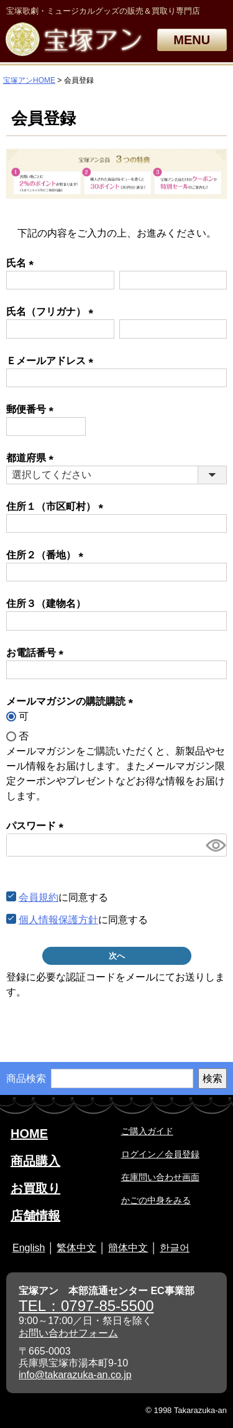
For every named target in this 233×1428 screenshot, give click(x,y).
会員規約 (38, 897)
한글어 (175, 1247)
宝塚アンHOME (29, 80)
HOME (29, 1133)
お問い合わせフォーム (68, 1333)
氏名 (22, 263)
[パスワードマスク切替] (214, 845)
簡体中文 (128, 1247)
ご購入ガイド (147, 1131)
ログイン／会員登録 (160, 1154)
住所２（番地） (47, 555)
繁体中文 (76, 1247)
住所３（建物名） (46, 603)
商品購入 (35, 1161)
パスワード (37, 825)
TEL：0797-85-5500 (86, 1305)
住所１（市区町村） (57, 506)
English (28, 1247)
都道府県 (32, 458)
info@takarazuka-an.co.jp (75, 1374)
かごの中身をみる (156, 1200)
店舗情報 (35, 1216)
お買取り (35, 1188)
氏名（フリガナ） (52, 311)
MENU (191, 40)
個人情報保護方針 (58, 919)
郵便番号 (32, 409)
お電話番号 (37, 652)
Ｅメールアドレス (52, 360)
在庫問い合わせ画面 (160, 1177)
